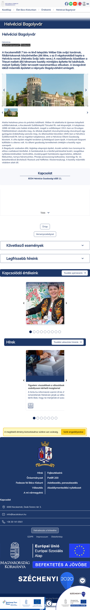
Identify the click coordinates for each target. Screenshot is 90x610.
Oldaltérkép (57, 536)
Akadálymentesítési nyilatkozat (64, 487)
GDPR (30, 536)
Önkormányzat (35, 477)
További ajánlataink (73, 273)
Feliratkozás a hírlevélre (45, 530)
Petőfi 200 (52, 477)
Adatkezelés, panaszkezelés (62, 482)
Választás (37, 487)
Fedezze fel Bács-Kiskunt (29, 482)
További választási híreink (66, 342)
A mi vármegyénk (33, 492)
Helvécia (6, 42)
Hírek (40, 473)
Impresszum (42, 536)
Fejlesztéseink (54, 473)
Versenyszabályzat (45, 234)
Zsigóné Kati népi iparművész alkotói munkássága (43, 286)
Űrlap (45, 226)
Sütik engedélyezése (73, 431)
